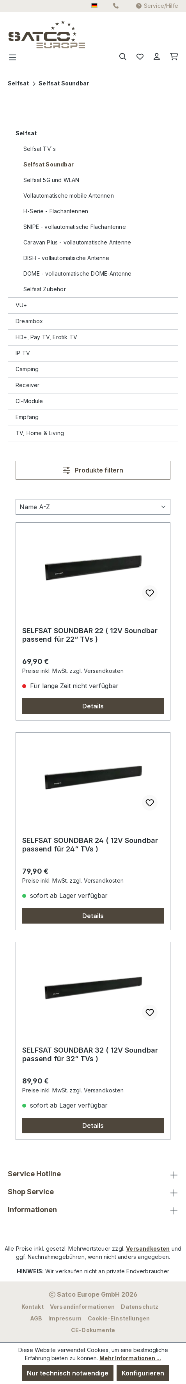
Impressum (64, 1318)
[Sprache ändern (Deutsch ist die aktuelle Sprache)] (94, 6)
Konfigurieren (143, 1373)
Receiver (27, 385)
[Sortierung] (93, 507)
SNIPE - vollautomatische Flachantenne (74, 226)
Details (93, 706)
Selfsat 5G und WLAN (51, 180)
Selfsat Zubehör (44, 289)
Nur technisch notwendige (67, 1373)
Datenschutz (139, 1306)
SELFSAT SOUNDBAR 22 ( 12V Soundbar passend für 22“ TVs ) (90, 635)
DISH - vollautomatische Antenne (66, 258)
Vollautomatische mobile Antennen (68, 195)
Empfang (27, 417)
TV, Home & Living (40, 433)
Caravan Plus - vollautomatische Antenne (77, 242)
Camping (27, 369)
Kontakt (32, 1306)
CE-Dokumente (93, 1330)
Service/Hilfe (157, 6)
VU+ (21, 305)
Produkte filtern (93, 470)
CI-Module (29, 401)
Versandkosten (148, 1248)
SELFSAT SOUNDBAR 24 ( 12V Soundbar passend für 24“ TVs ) (90, 844)
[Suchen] (122, 57)
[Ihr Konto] (157, 57)
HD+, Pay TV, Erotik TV (46, 337)
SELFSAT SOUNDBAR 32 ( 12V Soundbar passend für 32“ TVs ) (90, 1054)
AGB (36, 1318)
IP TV (23, 353)
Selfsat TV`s (39, 148)
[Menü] (15, 57)
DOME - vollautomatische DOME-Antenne (77, 273)
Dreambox (29, 321)
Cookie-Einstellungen (119, 1318)
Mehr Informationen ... (130, 1358)
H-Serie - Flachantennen (55, 211)
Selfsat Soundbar (48, 164)
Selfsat (26, 133)
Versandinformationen (82, 1306)
